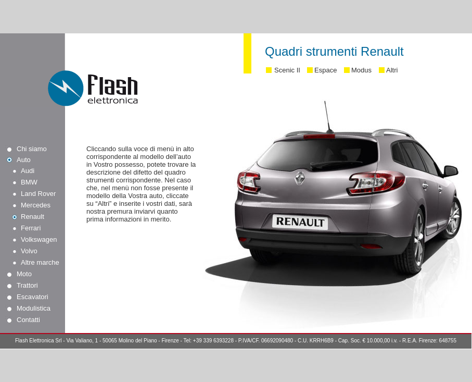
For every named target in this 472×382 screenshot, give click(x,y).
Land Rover (38, 194)
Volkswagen (39, 239)
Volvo (29, 251)
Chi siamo (32, 149)
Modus (361, 70)
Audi (27, 171)
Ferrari (31, 228)
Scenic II (287, 70)
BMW (29, 182)
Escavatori (32, 297)
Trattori (27, 285)
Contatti (28, 320)
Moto (24, 274)
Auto (24, 160)
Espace (325, 70)
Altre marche (40, 262)
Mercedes (35, 205)
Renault (32, 216)
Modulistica (33, 308)
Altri (392, 70)
